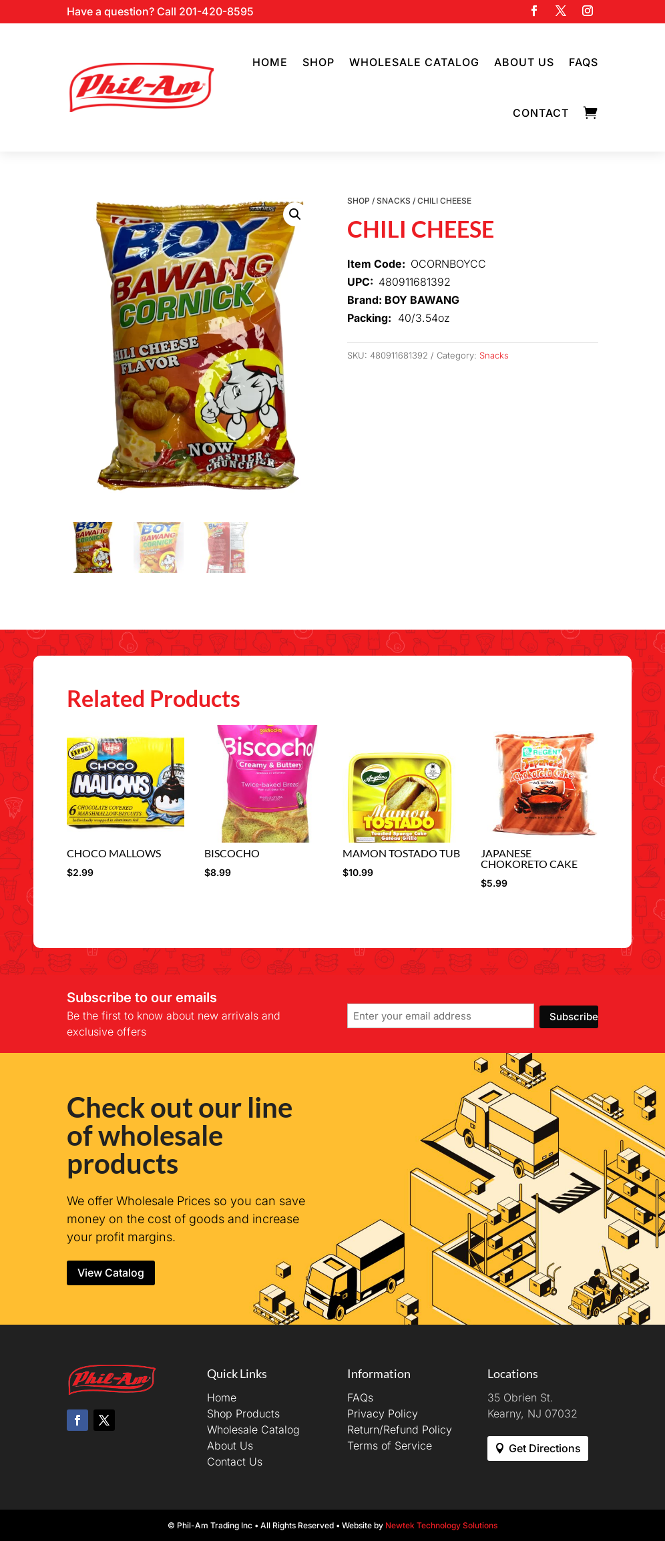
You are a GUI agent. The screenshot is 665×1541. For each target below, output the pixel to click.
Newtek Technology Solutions (441, 1525)
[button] (295, 214)
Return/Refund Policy (399, 1429)
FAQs (583, 62)
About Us (524, 62)
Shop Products (243, 1413)
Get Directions (545, 1448)
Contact (541, 113)
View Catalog (110, 1272)
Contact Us (234, 1461)
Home (270, 62)
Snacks (394, 201)
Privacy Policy (382, 1413)
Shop (318, 62)
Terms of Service (389, 1445)
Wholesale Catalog (414, 62)
